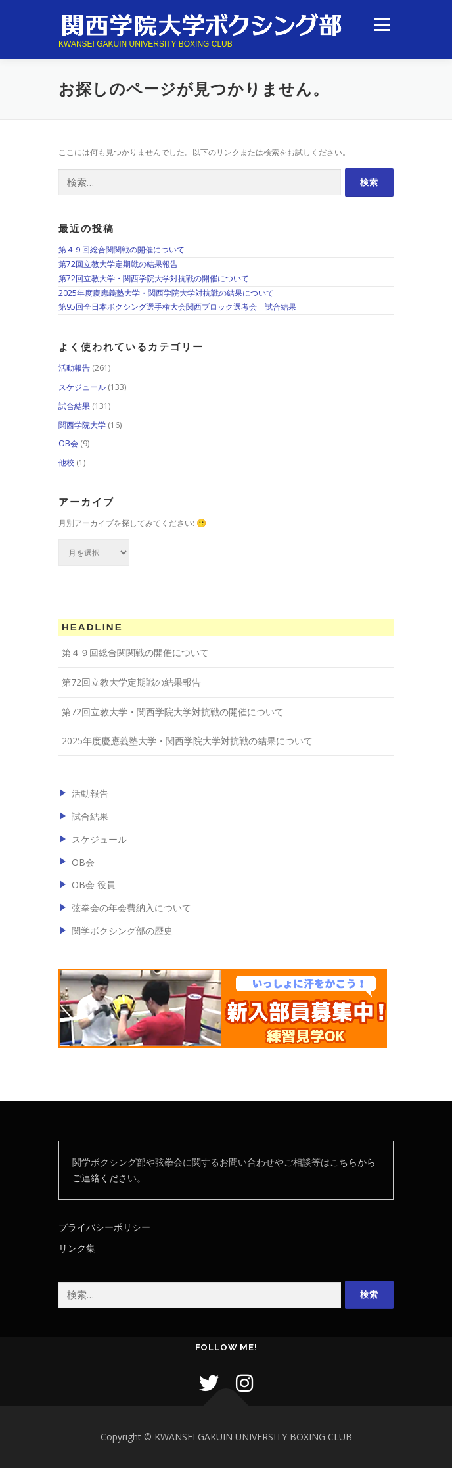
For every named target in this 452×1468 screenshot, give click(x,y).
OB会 (68, 443)
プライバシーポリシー (104, 1227)
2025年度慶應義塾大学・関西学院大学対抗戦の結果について (166, 292)
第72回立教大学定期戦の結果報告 (118, 264)
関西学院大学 (82, 425)
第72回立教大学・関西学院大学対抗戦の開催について (153, 278)
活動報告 (74, 367)
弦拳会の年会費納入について (131, 907)
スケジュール (82, 386)
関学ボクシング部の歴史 (122, 930)
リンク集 (76, 1248)
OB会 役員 (94, 884)
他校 (66, 462)
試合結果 (74, 406)
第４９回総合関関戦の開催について (121, 249)
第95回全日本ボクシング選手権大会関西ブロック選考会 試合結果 (177, 306)
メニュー (382, 24)
